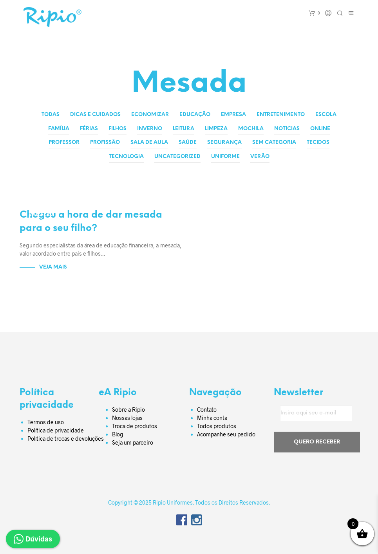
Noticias (287, 128)
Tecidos (318, 142)
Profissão (105, 142)
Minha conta (212, 417)
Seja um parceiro (132, 441)
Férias (89, 128)
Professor (64, 142)
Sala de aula (149, 142)
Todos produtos (216, 425)
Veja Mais (53, 266)
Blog (117, 433)
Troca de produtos (134, 425)
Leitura (183, 128)
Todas (51, 114)
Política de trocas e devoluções (65, 437)
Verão (259, 156)
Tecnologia (126, 156)
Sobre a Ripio (128, 408)
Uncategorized (177, 156)
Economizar (150, 114)
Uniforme (225, 156)
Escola (325, 114)
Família (58, 128)
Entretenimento (281, 114)
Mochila (251, 128)
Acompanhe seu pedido (226, 433)
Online (320, 128)
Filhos (118, 128)
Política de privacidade (55, 429)
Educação (194, 114)
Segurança (224, 142)
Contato (207, 408)
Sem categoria (274, 142)
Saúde (188, 142)
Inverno (149, 128)
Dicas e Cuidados (95, 114)
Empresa (233, 114)
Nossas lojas (127, 417)
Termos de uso (45, 421)
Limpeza (216, 128)
